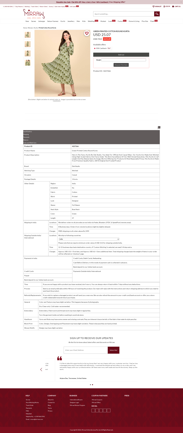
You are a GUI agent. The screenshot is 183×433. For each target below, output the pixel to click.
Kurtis (63, 21)
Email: (98, 60)
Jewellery (70, 21)
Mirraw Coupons (97, 400)
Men (78, 21)
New (27, 21)
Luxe (111, 21)
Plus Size (145, 21)
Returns (25, 140)
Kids (84, 21)
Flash (154, 21)
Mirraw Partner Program (77, 405)
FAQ (27, 411)
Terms (50, 408)
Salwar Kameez (52, 21)
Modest (103, 21)
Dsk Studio (76, 166)
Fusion (122, 21)
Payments (26, 137)
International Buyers (76, 400)
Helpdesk (29, 414)
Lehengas (41, 21)
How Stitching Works (32, 402)
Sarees (33, 21)
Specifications (27, 131)
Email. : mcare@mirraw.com (34, 419)
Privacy (50, 411)
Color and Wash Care (29, 143)
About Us (51, 400)
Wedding (93, 21)
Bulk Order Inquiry (60, 6)
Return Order (43, 6)
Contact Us (51, 402)
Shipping (26, 134)
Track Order (34, 6)
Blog (49, 405)
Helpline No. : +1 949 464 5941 (35, 416)
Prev (42, 369)
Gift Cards (74, 6)
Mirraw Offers (96, 402)
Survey (51, 6)
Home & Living (134, 21)
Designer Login (74, 402)
